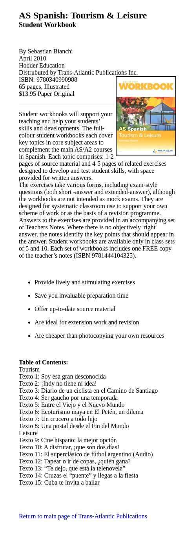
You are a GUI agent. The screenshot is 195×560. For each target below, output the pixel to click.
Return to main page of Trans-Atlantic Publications (83, 516)
